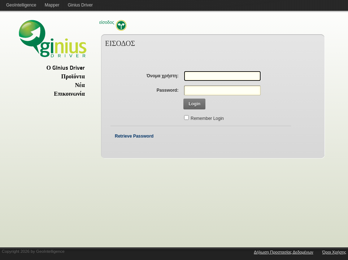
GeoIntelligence (21, 5)
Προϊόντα (73, 77)
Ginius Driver (80, 5)
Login (194, 104)
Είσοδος (106, 22)
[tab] (43, 68)
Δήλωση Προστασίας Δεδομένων (283, 252)
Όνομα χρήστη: (163, 75)
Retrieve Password (134, 136)
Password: (168, 90)
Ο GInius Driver (66, 68)
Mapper (52, 5)
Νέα (80, 85)
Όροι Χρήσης (334, 252)
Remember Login (207, 118)
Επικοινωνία (69, 94)
